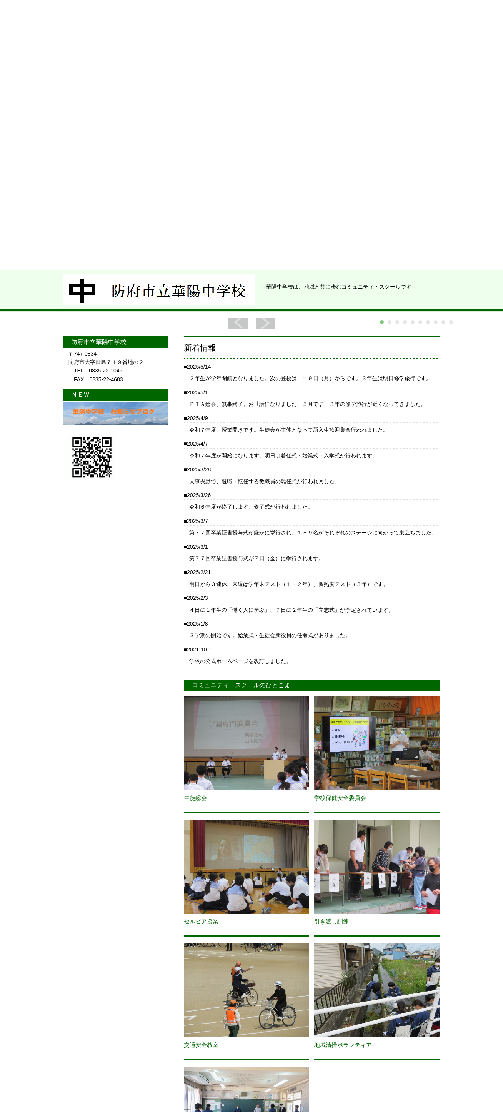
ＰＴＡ (279, 46)
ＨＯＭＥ (91, 46)
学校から (216, 46)
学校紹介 (151, 46)
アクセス (408, 46)
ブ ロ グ (343, 46)
